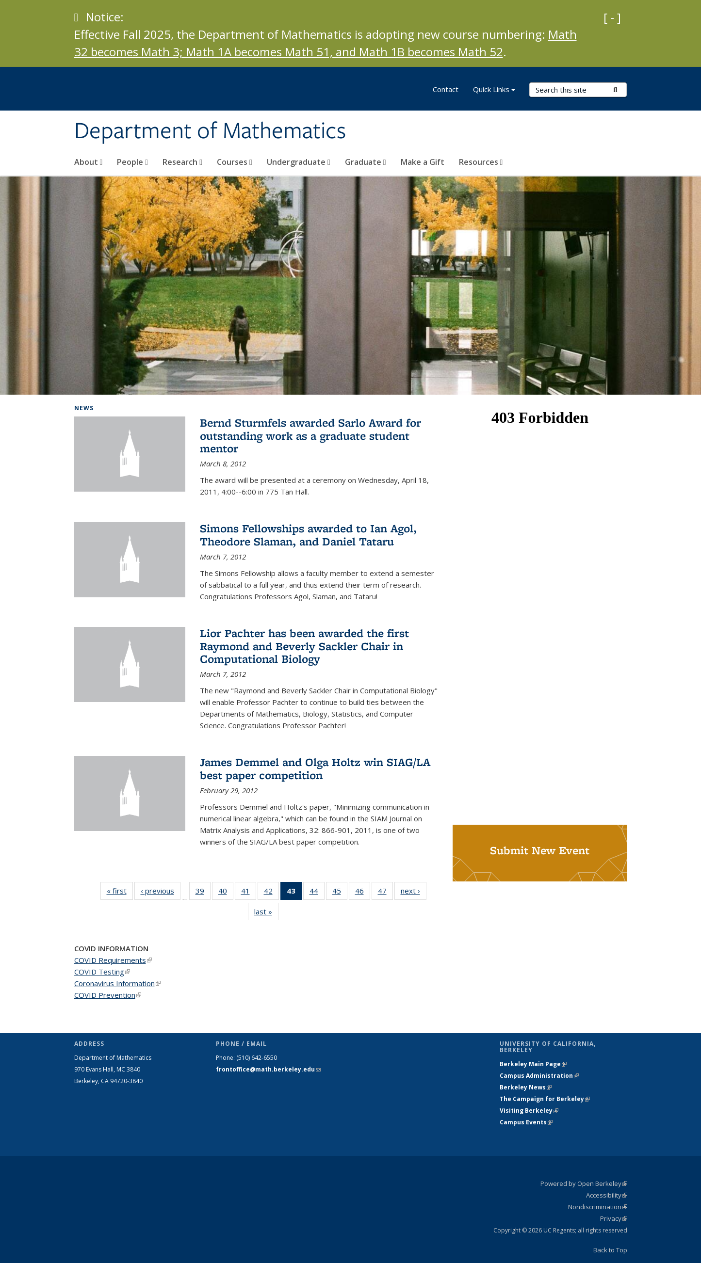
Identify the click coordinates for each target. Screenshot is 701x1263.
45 (339, 892)
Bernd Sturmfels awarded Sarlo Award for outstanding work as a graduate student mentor (310, 435)
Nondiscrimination (597, 1206)
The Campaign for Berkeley (545, 1099)
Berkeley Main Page (533, 1064)
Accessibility (606, 1195)
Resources (481, 162)
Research (182, 162)
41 (248, 892)
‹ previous (160, 890)
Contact (445, 89)
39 (203, 892)
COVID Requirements (113, 960)
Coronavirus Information (117, 983)
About (88, 162)
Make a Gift (422, 162)
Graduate (365, 162)
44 (317, 892)
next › (413, 890)
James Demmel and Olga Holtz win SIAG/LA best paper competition (315, 768)
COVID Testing (102, 971)
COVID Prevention (107, 995)
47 (385, 892)
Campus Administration (539, 1075)
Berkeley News (526, 1087)
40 (225, 892)
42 (271, 892)
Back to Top (610, 1250)
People (132, 162)
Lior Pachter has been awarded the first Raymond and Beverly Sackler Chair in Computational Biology (304, 645)
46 (362, 892)
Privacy (613, 1218)
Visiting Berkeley (529, 1110)
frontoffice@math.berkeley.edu (268, 1069)
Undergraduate (298, 162)
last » (266, 911)
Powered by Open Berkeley (583, 1183)
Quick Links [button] (494, 90)
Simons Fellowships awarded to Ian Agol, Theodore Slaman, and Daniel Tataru (308, 534)
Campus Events (526, 1122)
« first (120, 890)
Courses (234, 162)
